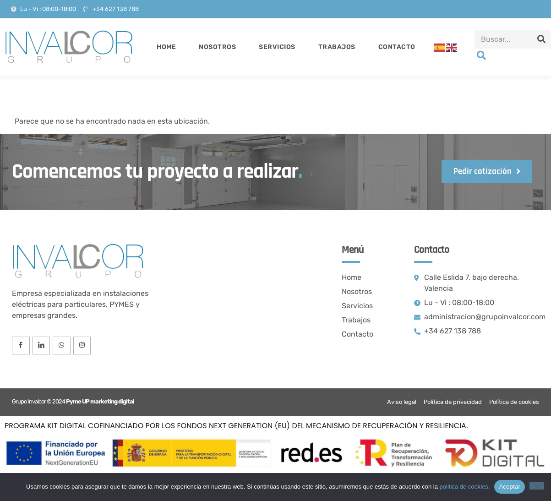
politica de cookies (464, 486)
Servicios (277, 47)
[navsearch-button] (481, 56)
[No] (536, 486)
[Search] (541, 39)
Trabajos (336, 47)
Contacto (396, 47)
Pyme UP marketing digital (100, 401)
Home (166, 47)
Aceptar (509, 486)
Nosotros (217, 47)
